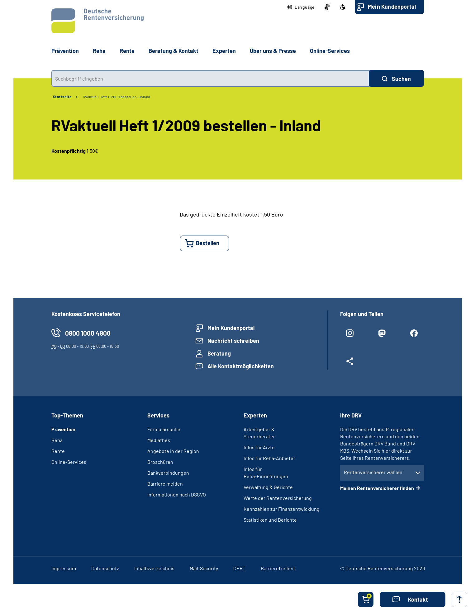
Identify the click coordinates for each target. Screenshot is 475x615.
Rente (58, 451)
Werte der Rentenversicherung (278, 498)
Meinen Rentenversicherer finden (377, 488)
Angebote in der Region (173, 451)
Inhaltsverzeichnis (154, 568)
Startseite (62, 97)
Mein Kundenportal (392, 6)
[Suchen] (396, 78)
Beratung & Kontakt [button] (173, 50)
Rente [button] (127, 50)
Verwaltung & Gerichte (268, 487)
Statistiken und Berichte (270, 520)
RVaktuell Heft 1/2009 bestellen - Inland (116, 97)
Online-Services (330, 50)
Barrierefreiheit (278, 568)
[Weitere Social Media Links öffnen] (350, 363)
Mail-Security (204, 568)
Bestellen (207, 243)
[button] (301, 7)
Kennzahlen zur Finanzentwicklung (282, 509)
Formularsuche (163, 429)
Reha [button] (99, 50)
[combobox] (210, 78)
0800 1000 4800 (88, 333)
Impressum (63, 568)
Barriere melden (165, 484)
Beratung (219, 353)
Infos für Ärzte (259, 447)
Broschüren (160, 462)
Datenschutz (105, 568)
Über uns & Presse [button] (273, 50)
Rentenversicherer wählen (373, 472)
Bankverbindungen (168, 473)
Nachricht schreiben (233, 340)
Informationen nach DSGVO (176, 494)
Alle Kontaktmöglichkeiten (240, 366)
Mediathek (158, 440)
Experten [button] (224, 50)
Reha (57, 440)
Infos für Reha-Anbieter (269, 458)
